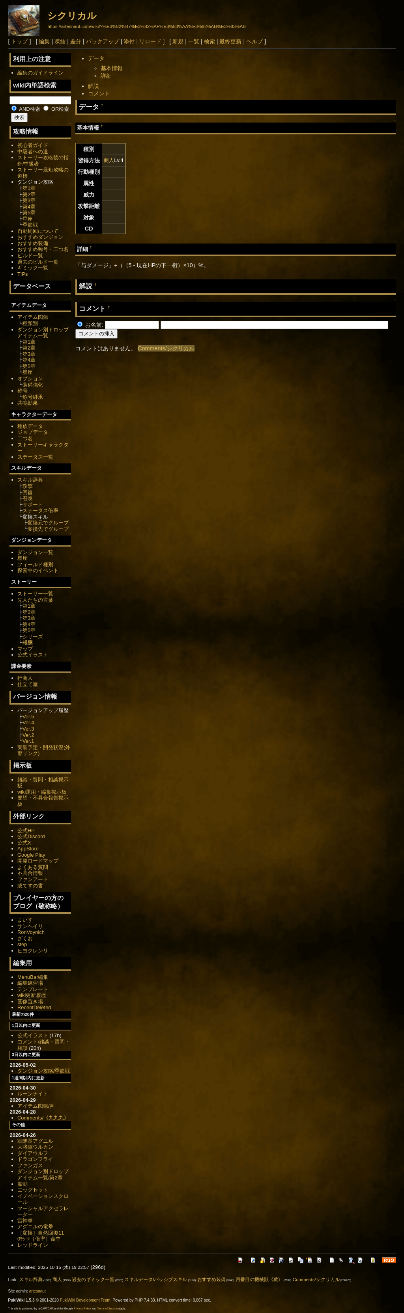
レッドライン (32, 1245)
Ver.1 (28, 741)
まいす (25, 920)
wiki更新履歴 (32, 995)
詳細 (106, 76)
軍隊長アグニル (35, 1141)
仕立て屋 (27, 684)
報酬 (27, 642)
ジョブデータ (32, 432)
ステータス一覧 (35, 457)
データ (96, 58)
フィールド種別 (35, 564)
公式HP (26, 830)
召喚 (27, 498)
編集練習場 (30, 983)
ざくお (25, 938)
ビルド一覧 (30, 256)
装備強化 (32, 385)
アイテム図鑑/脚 (36, 1106)
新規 (177, 41)
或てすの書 (30, 886)
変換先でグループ (48, 529)
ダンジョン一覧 (35, 552)
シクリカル (72, 15)
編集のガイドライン (40, 73)
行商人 (25, 678)
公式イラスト (32, 655)
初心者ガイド (32, 145)
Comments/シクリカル (166, 348)
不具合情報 (30, 873)
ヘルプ (254, 41)
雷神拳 (25, 1221)
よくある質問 (32, 867)
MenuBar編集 (33, 977)
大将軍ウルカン (35, 1147)
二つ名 (25, 438)
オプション (30, 378)
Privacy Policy (82, 1308)
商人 (109, 160)
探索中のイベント (37, 570)
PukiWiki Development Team (85, 1300)
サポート (32, 505)
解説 (93, 86)
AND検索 (25, 109)
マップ (25, 649)
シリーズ (32, 637)
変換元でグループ (48, 523)
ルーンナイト (32, 1094)
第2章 (29, 194)
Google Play (31, 855)
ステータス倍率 (40, 510)
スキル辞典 (30, 480)
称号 (22, 391)
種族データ (30, 426)
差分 (75, 41)
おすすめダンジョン (40, 237)
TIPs (22, 274)
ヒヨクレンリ (32, 951)
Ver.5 (28, 717)
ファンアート (32, 879)
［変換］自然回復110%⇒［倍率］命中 (40, 1236)
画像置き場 (30, 1001)
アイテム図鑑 (32, 317)
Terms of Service (107, 1308)
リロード (150, 41)
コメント (99, 93)
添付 (129, 41)
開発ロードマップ (37, 861)
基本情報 (112, 68)
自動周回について (37, 231)
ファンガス (30, 1165)
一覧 (193, 41)
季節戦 (30, 225)
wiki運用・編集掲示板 (42, 792)
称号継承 (32, 397)
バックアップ (102, 41)
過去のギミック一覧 (93, 1279)
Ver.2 (28, 735)
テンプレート (32, 989)
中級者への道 (32, 151)
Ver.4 (28, 722)
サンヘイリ (30, 926)
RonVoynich (31, 932)
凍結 (59, 41)
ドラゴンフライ (35, 1159)
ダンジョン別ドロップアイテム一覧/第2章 (43, 1174)
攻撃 (27, 486)
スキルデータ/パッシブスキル (155, 1279)
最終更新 (230, 41)
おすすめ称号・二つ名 (43, 249)
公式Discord (31, 836)
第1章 (29, 188)
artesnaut (37, 1291)
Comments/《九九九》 (43, 1118)
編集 (44, 41)
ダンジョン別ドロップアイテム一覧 (43, 333)
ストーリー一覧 (35, 594)
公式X (24, 843)
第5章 (29, 213)
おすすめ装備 (32, 243)
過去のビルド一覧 (37, 262)
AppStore (28, 849)
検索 (209, 41)
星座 (27, 219)
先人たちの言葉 (35, 600)
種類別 (30, 323)
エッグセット (32, 1190)
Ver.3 (28, 729)
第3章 (29, 200)
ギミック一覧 (32, 268)
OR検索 (56, 109)
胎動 (22, 1184)
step (22, 944)
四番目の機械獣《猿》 (259, 1279)
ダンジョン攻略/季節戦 (43, 1071)
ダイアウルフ (32, 1153)
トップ (19, 41)
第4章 (29, 207)
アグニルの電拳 (35, 1226)
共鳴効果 (27, 403)
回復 (27, 492)
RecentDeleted (34, 1007)
